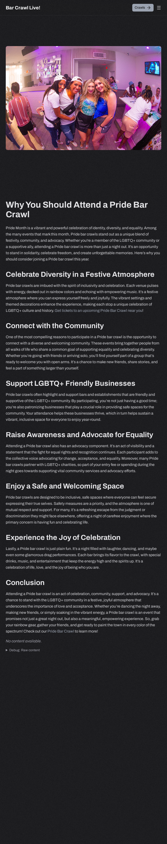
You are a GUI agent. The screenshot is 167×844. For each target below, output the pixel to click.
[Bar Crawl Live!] (23, 7)
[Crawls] (143, 8)
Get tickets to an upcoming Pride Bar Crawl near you (98, 310)
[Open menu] (159, 8)
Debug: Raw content (24, 650)
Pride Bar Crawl (60, 631)
